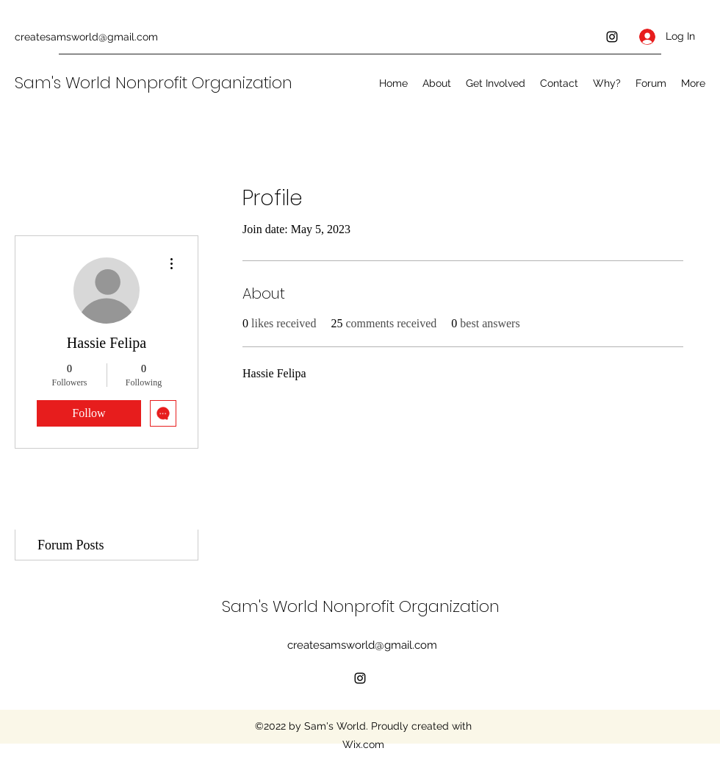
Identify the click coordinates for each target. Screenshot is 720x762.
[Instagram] (612, 36)
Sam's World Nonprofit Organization (156, 82)
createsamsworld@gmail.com (86, 37)
